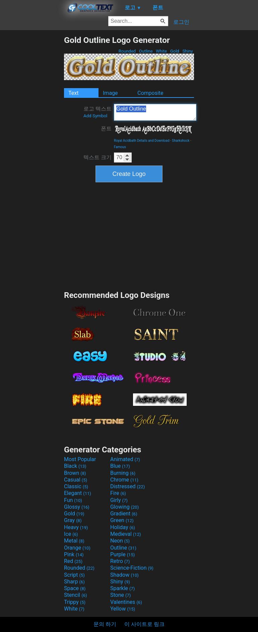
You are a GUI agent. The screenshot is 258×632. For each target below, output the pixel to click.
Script (74, 575)
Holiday (122, 527)
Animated (125, 459)
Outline (146, 51)
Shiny (187, 51)
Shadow (124, 575)
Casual (75, 480)
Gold (174, 51)
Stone (120, 595)
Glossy (76, 507)
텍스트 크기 (97, 157)
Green (122, 520)
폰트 (106, 128)
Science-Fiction (131, 568)
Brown (75, 473)
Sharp (74, 581)
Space (74, 588)
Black (75, 466)
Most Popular (80, 459)
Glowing (124, 507)
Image (110, 93)
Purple (122, 554)
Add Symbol (95, 115)
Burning (122, 473)
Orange (77, 548)
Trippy (74, 602)
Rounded (127, 51)
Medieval (125, 534)
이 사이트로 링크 (144, 624)
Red (73, 561)
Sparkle (122, 588)
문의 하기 (104, 624)
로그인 (181, 22)
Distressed (127, 486)
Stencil (75, 595)
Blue (120, 466)
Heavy (76, 527)
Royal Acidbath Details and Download (142, 140)
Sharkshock (180, 140)
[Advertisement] (32, 135)
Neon (120, 541)
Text (73, 93)
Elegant (77, 493)
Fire (118, 493)
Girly (119, 500)
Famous (120, 147)
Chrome (124, 480)
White (161, 51)
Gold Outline (155, 112)
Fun (73, 500)
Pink (74, 554)
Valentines (126, 602)
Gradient (123, 513)
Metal (74, 541)
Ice (71, 534)
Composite (150, 93)
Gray (72, 520)
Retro (120, 561)
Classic (76, 486)
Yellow (122, 609)
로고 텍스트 (97, 112)
